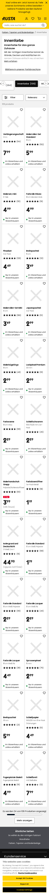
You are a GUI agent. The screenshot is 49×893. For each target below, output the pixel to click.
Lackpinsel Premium (36, 366)
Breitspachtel (36, 252)
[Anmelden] (26, 18)
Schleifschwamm (36, 424)
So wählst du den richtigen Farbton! (24, 835)
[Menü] (45, 18)
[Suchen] (44, 25)
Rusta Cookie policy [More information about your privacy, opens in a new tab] (27, 873)
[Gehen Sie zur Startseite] (8, 18)
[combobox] (22, 25)
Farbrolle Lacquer (36, 605)
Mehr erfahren (10, 61)
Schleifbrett (36, 779)
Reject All (24, 884)
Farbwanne (13, 423)
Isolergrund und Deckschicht (13, 546)
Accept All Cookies (24, 878)
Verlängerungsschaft (13, 136)
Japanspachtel (36, 309)
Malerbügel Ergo (13, 366)
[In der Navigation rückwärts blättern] (3, 83)
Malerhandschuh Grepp (13, 484)
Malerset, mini (13, 195)
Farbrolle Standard (36, 545)
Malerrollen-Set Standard (36, 137)
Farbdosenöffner (36, 483)
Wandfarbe (24, 839)
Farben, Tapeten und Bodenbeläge (18, 32)
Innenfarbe (26, 83)
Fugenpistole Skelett (13, 779)
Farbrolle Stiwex (36, 195)
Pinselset (13, 252)
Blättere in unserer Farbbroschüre (23, 69)
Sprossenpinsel (36, 662)
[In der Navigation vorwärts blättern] (46, 83)
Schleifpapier (36, 720)
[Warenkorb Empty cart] (39, 18)
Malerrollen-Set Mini (13, 309)
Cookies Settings (24, 890)
